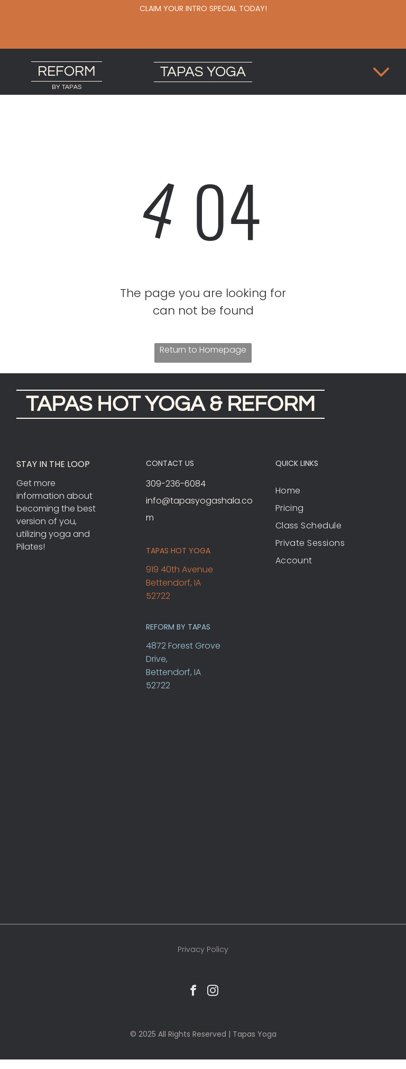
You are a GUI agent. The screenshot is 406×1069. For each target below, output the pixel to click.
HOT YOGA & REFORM (206, 404)
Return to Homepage (203, 350)
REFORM (67, 71)
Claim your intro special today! (203, 8)
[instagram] (213, 992)
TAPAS (182, 72)
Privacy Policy (203, 949)
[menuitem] (332, 490)
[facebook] (193, 992)
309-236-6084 (176, 484)
